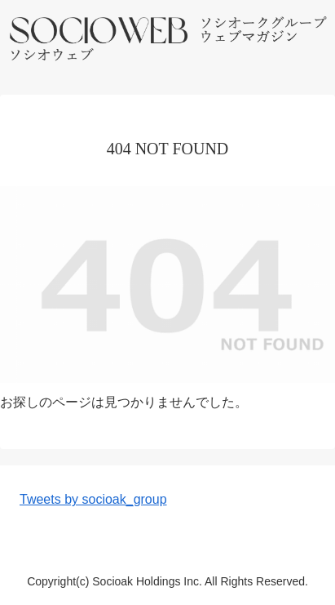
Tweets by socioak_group (93, 499)
